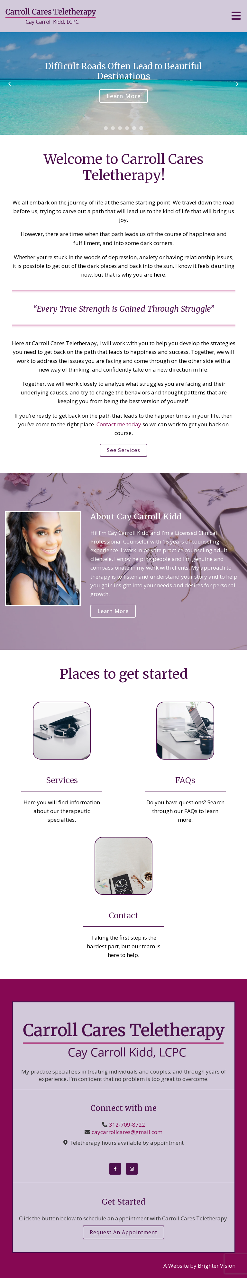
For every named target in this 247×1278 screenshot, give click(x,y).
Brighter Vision (216, 1265)
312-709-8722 (127, 1124)
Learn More (123, 96)
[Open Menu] (236, 16)
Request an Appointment (123, 1232)
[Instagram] (132, 1169)
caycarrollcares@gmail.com (127, 1132)
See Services (123, 450)
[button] (106, 128)
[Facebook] (115, 1169)
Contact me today (118, 424)
